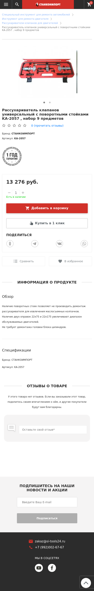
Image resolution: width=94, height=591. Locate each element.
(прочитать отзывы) (47, 125)
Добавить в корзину (49, 208)
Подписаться (46, 518)
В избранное (73, 261)
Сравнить (27, 261)
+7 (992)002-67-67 (79, 4)
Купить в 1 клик (50, 223)
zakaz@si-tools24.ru (50, 541)
